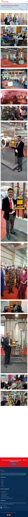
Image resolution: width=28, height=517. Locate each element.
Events (2, 485)
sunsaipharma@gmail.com (6, 507)
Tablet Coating (3, 492)
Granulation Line (3, 491)
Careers (2, 482)
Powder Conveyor (3, 495)
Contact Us (3, 486)
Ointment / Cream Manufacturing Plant (6, 498)
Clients (2, 483)
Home (2, 7)
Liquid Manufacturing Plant (5, 496)
